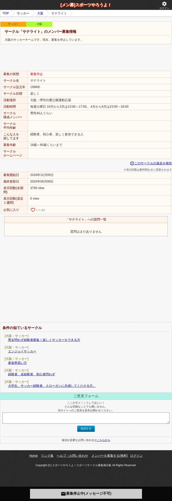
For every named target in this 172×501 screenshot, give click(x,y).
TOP (5, 13)
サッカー (23, 13)
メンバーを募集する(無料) (109, 455)
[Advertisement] (86, 58)
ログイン (164, 5)
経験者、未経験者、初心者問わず (31, 374)
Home (33, 455)
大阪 (40, 13)
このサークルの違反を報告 (151, 163)
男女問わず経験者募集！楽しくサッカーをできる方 (44, 340)
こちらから (103, 440)
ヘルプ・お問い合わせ (72, 455)
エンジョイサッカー (22, 351)
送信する (86, 428)
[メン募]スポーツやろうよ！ (86, 5)
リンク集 (47, 455)
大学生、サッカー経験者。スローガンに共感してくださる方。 (52, 385)
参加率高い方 (17, 363)
